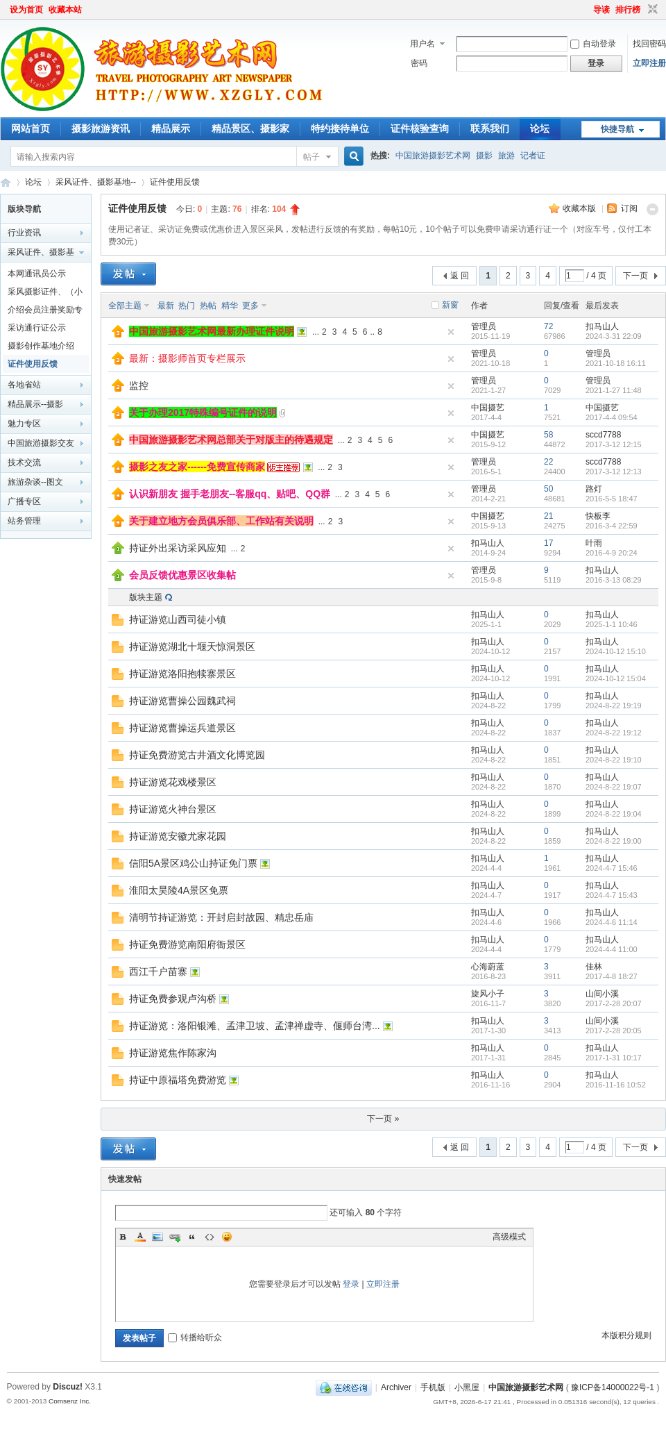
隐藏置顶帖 (451, 332)
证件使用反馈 (175, 182)
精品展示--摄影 (35, 404)
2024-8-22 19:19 (614, 705)
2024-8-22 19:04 (614, 814)
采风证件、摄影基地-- (96, 182)
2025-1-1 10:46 (612, 624)
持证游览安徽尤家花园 (177, 836)
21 (548, 516)
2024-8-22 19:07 (614, 787)
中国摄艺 (487, 407)
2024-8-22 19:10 (614, 760)
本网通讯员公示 (37, 273)
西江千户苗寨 (158, 971)
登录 (351, 1284)
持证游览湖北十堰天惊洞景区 (192, 646)
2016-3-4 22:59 (612, 526)
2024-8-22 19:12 (614, 732)
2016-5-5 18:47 (612, 498)
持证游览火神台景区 (172, 809)
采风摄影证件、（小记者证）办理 (45, 294)
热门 (186, 305)
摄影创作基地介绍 (41, 346)
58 (548, 435)
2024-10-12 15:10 (616, 651)
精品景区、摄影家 (250, 128)
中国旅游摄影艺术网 (432, 155)
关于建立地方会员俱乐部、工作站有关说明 (221, 520)
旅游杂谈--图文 (35, 482)
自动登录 (593, 44)
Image (157, 1237)
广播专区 (24, 501)
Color (140, 1237)
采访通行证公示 (37, 328)
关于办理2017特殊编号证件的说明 (203, 412)
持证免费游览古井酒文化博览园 (197, 754)
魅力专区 (24, 423)
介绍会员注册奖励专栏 (45, 312)
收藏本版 (580, 208)
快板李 (598, 516)
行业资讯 (24, 232)
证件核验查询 (420, 128)
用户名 (422, 44)
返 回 (459, 276)
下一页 (635, 276)
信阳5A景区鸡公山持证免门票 (193, 863)
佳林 (594, 966)
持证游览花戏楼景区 (172, 781)
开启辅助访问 (586, 9)
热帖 (208, 305)
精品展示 (170, 128)
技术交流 (24, 462)
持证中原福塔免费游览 (177, 1079)
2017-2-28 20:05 (614, 1030)
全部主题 (125, 305)
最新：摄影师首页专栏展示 (187, 358)
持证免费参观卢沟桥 (172, 998)
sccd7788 (603, 435)
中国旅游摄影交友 (41, 443)
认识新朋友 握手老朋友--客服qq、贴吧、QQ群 (229, 493)
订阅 (629, 208)
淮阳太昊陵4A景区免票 (178, 890)
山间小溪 (602, 994)
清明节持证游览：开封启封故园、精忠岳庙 (221, 917)
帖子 (311, 157)
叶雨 (594, 543)
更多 (250, 305)
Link (175, 1237)
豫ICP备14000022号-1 (612, 1387)
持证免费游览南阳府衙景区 (187, 944)
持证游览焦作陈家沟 (172, 1052)
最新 (165, 305)
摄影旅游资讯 (100, 128)
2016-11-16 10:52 (616, 1085)
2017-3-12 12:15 (614, 444)
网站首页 (30, 128)
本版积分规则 (626, 1335)
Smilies (227, 1237)
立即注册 (649, 63)
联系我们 (489, 128)
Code (209, 1237)
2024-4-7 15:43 (612, 895)
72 (548, 326)
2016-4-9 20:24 (612, 553)
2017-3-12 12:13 (614, 471)
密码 (419, 63)
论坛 (539, 128)
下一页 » (383, 1119)
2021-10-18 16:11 (616, 363)
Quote (192, 1237)
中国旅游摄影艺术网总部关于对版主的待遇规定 (231, 439)
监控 (138, 385)
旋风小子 (487, 994)
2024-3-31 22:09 (614, 336)
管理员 (483, 326)
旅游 (506, 155)
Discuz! (68, 1387)
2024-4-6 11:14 (612, 922)
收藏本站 (65, 10)
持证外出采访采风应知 (177, 547)
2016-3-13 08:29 (614, 580)
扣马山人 (602, 326)
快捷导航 (617, 129)
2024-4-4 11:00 (612, 949)
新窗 (450, 305)
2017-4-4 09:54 (612, 417)
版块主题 (145, 597)
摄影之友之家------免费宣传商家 (197, 466)
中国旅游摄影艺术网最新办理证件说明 (211, 331)
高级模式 (509, 1237)
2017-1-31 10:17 (614, 1057)
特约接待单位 (340, 128)
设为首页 (26, 10)
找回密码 (649, 44)
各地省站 (24, 385)
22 (548, 462)
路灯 (594, 489)
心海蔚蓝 (487, 966)
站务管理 (24, 521)
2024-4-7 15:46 (612, 868)
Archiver (396, 1387)
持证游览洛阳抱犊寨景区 (182, 673)
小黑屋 (466, 1387)
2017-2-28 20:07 (614, 1003)
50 (548, 489)
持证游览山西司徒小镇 (177, 619)
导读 (601, 10)
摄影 (484, 155)
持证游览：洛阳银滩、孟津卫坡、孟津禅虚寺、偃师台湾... (254, 1025)
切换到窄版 (651, 9)
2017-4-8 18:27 (612, 976)
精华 (229, 305)
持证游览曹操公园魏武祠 (182, 700)
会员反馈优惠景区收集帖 (182, 575)
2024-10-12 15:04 (616, 678)
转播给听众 (195, 1337)
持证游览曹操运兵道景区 (182, 727)
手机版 (432, 1387)
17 (548, 543)
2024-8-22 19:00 (614, 841)
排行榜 (627, 10)
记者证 (532, 155)
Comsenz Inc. (70, 1401)
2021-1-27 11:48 (614, 390)
